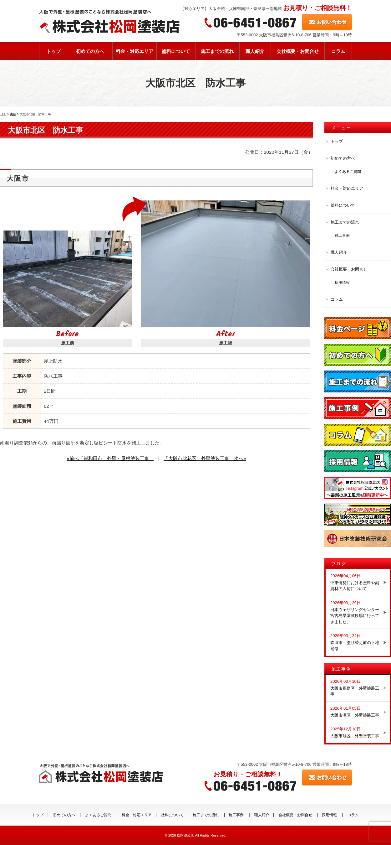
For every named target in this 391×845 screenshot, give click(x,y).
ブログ (338, 563)
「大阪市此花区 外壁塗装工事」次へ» (205, 458)
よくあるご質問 (348, 171)
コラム (338, 51)
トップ (54, 51)
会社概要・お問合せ (298, 51)
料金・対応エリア (134, 51)
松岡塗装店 (185, 835)
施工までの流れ (217, 51)
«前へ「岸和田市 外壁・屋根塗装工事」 (110, 458)
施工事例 (342, 235)
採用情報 (342, 282)
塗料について (176, 51)
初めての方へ (90, 51)
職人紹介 (255, 51)
